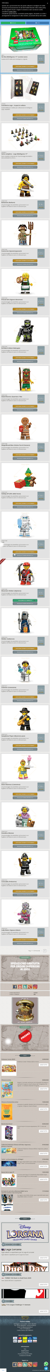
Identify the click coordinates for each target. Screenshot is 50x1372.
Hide (3, 1370)
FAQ (25, 1349)
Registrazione (25, 1350)
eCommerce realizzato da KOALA (41, 1370)
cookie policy (12, 11)
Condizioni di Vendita (25, 1355)
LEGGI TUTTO (43, 1065)
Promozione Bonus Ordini (25, 1354)
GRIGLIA (13, 23)
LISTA (38, 23)
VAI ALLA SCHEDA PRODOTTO (25, 70)
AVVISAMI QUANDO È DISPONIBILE (25, 66)
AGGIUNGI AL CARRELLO (25, 600)
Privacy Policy (25, 1352)
